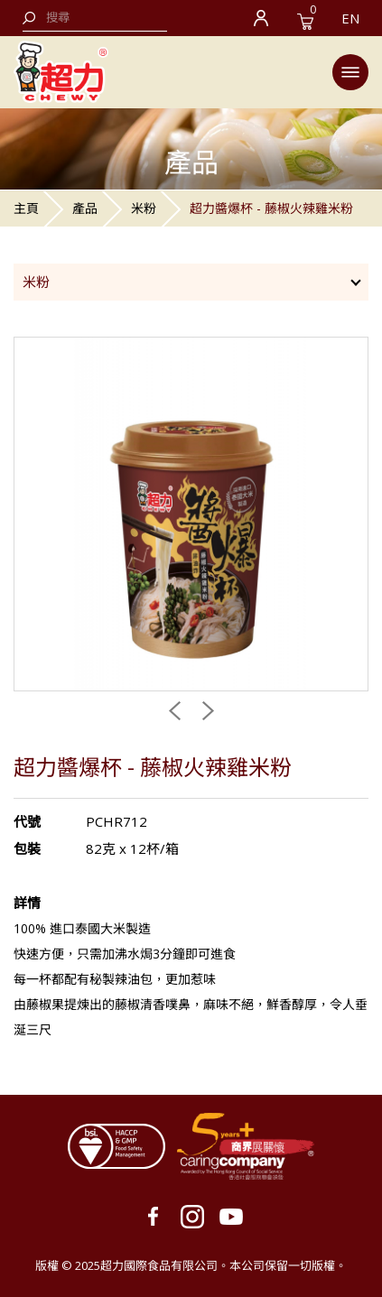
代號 (27, 821)
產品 (85, 208)
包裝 (27, 848)
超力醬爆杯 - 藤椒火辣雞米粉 (271, 208)
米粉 (143, 208)
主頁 (26, 208)
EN (350, 18)
